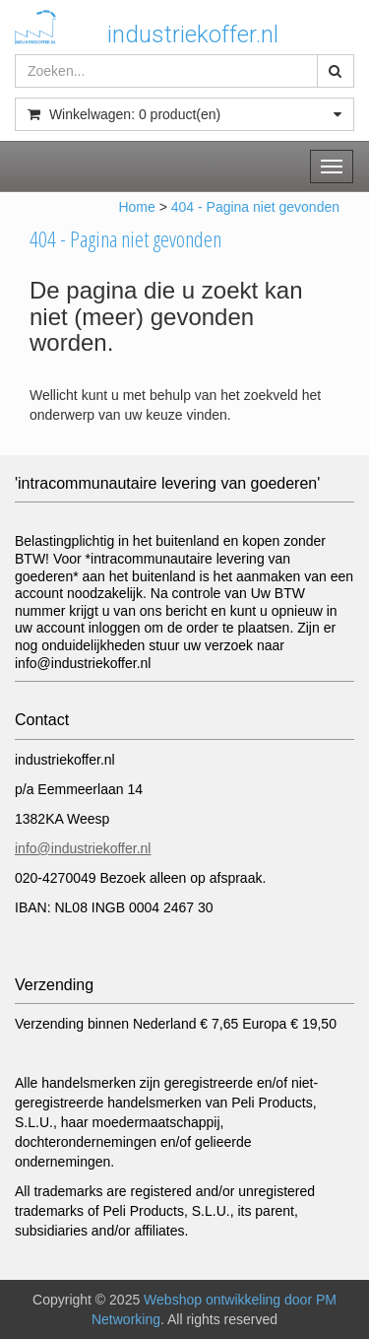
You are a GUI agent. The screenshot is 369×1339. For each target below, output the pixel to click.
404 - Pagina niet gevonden (255, 207)
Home (136, 207)
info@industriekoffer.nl (83, 848)
